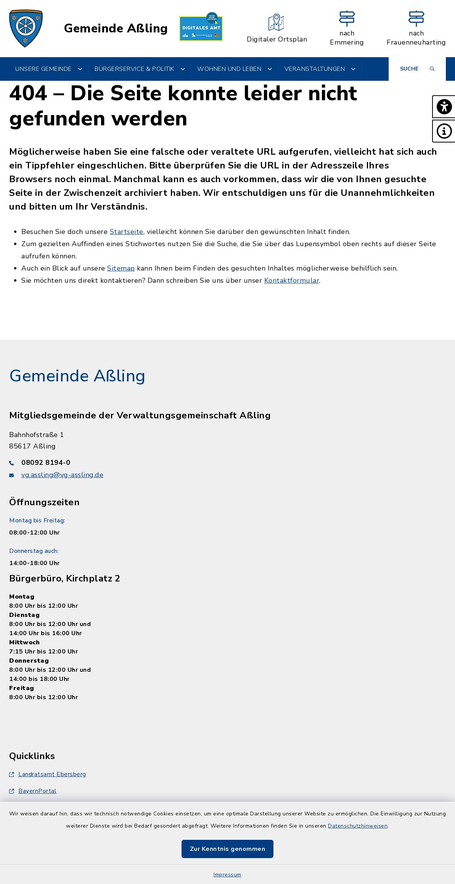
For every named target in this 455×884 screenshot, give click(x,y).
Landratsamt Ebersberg (47, 774)
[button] (443, 106)
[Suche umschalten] (417, 69)
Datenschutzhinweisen (357, 826)
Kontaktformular (292, 280)
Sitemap (121, 268)
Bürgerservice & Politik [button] (140, 69)
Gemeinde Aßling (116, 28)
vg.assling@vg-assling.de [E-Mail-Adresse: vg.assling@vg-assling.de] (62, 474)
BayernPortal (32, 791)
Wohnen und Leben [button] (234, 69)
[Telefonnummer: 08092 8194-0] (227, 462)
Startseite (126, 231)
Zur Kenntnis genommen (227, 849)
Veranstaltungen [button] (320, 69)
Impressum (227, 874)
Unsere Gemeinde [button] (48, 69)
